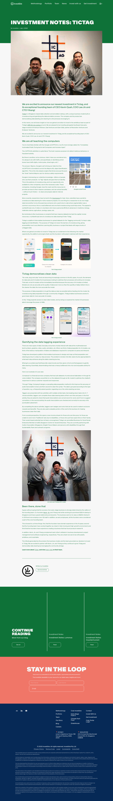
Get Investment (91, 717)
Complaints (66, 749)
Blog (57, 723)
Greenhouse (75, 723)
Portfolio (59, 714)
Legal (58, 749)
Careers (58, 727)
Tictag (24, 114)
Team (58, 717)
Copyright (75, 749)
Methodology (60, 711)
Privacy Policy (39, 749)
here (38, 754)
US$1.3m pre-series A (34, 125)
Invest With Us (91, 714)
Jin (49, 512)
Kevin (45, 512)
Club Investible (76, 711)
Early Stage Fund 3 (75, 714)
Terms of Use (50, 749)
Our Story (59, 720)
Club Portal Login (90, 721)
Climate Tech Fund (75, 719)
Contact (89, 711)
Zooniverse (56, 198)
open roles (49, 549)
